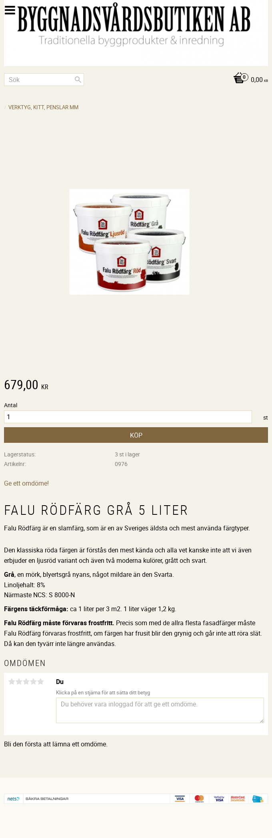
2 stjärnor (18, 681)
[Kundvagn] (136, 80)
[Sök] (78, 80)
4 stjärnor (33, 681)
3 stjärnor (26, 681)
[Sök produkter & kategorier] (44, 79)
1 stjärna (11, 681)
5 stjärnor (40, 681)
